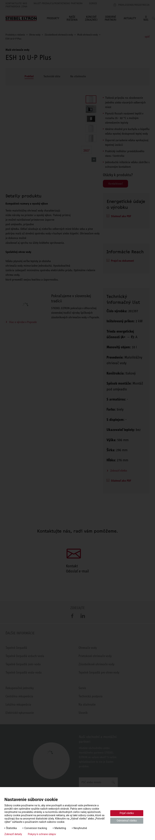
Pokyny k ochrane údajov (42, 834)
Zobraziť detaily (13, 834)
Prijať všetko (127, 813)
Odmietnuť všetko (127, 820)
